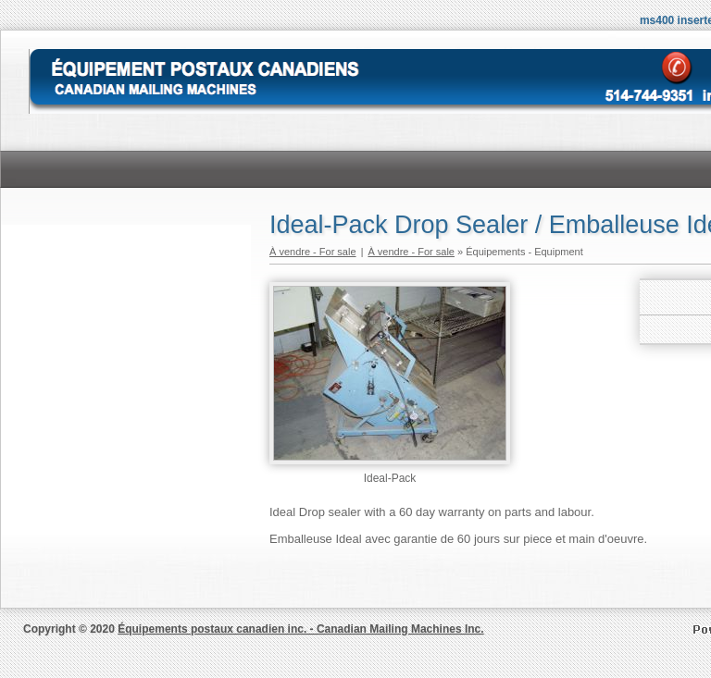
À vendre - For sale (312, 251)
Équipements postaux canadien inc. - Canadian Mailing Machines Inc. (300, 629)
